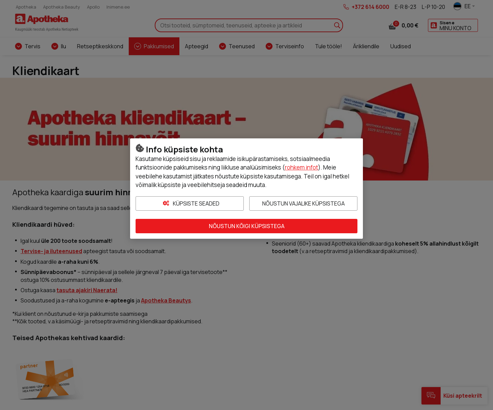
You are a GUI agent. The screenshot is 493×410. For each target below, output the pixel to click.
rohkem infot (301, 167)
